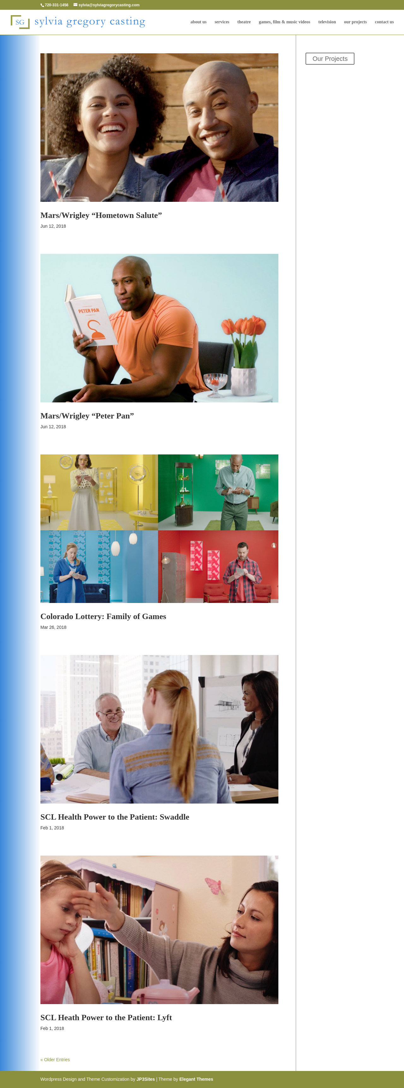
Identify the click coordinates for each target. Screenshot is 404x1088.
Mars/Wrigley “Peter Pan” (87, 415)
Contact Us (384, 22)
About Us (198, 22)
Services (222, 22)
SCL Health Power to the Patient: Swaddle (114, 817)
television (327, 22)
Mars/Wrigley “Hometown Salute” (101, 215)
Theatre (244, 22)
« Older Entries (55, 1059)
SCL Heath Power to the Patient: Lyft (106, 1017)
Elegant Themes (196, 1079)
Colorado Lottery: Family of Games (103, 616)
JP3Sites (146, 1079)
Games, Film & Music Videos (284, 22)
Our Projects (355, 22)
